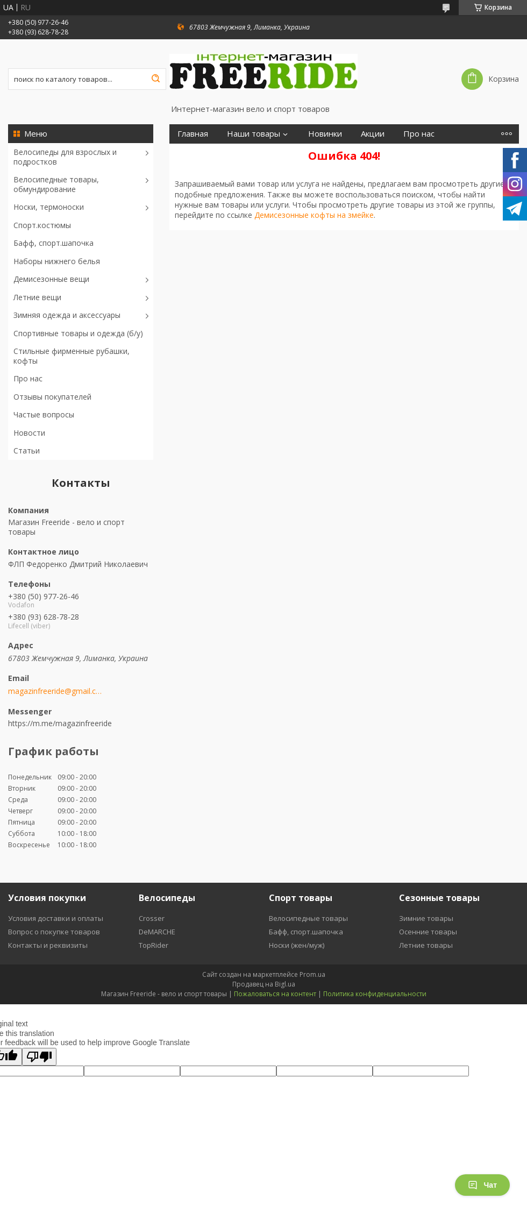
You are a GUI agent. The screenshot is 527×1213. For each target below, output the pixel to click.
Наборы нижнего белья (56, 261)
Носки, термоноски (48, 207)
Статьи (26, 450)
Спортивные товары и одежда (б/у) (78, 333)
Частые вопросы (43, 414)
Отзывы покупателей (52, 397)
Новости (29, 433)
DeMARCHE (157, 932)
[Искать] (155, 79)
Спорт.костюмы (42, 225)
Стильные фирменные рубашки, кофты (71, 356)
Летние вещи (37, 297)
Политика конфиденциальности (374, 993)
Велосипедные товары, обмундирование (56, 184)
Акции (372, 134)
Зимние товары (426, 918)
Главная (192, 134)
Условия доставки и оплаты (55, 918)
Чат (482, 1185)
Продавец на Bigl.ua (263, 984)
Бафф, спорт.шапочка (53, 243)
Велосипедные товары (308, 918)
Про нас (27, 378)
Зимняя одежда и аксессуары (66, 315)
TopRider (153, 945)
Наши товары (253, 134)
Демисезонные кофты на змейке (314, 215)
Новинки (325, 134)
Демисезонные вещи (51, 279)
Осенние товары (428, 932)
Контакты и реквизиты (48, 945)
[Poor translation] (39, 1057)
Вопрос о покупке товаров (54, 932)
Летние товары (426, 945)
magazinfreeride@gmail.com (55, 691)
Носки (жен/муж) (296, 945)
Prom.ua (312, 974)
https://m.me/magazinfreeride (60, 723)
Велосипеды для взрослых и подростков (65, 157)
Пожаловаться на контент (275, 993)
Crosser (152, 918)
